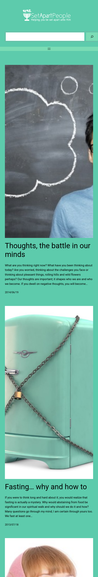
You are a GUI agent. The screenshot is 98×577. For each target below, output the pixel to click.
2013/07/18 (11, 524)
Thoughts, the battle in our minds (47, 250)
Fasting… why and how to (46, 486)
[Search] (92, 36)
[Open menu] (49, 49)
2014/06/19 (11, 292)
